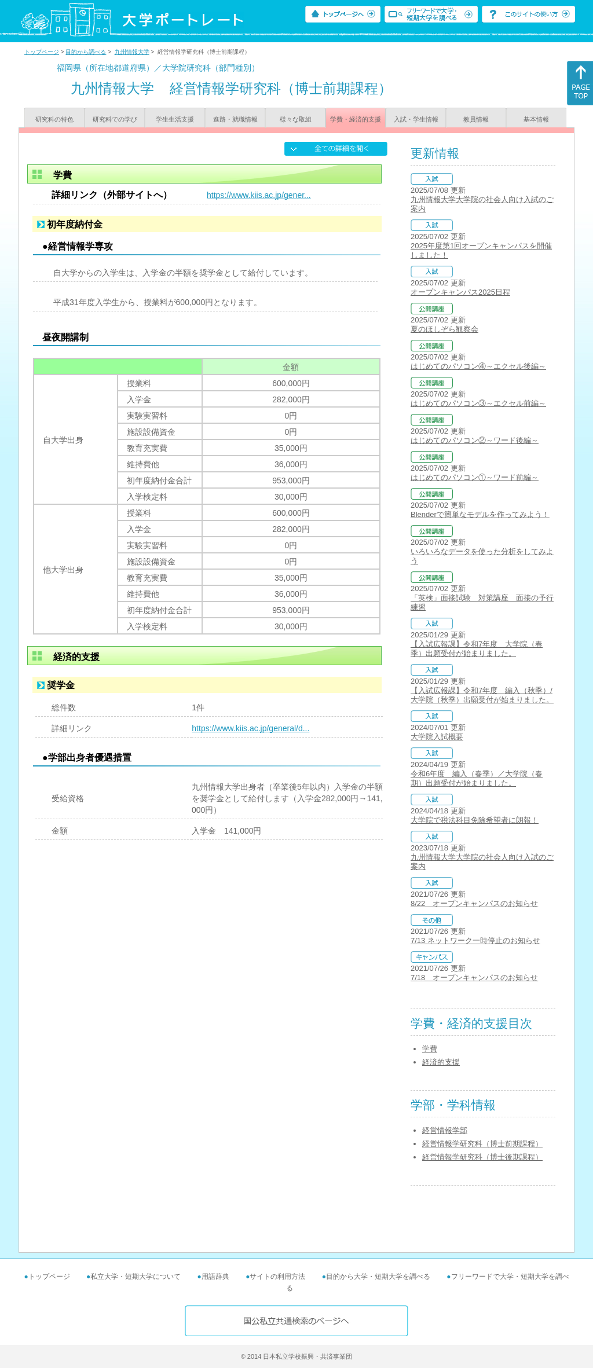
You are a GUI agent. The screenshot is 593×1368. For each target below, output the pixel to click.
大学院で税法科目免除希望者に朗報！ (475, 820)
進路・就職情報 (235, 119)
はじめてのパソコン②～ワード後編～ (475, 440)
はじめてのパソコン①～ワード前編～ (475, 477)
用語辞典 (215, 1276)
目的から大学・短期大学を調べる (378, 1276)
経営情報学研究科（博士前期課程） (482, 1143)
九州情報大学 (132, 52)
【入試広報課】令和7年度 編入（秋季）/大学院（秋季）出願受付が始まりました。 (482, 695)
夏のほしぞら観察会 (444, 329)
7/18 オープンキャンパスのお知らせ (474, 977)
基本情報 (536, 119)
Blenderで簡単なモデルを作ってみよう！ (480, 514)
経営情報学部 (444, 1130)
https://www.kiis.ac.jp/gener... (259, 195)
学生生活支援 (175, 119)
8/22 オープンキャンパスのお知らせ (474, 903)
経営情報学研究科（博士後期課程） (482, 1157)
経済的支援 (441, 1062)
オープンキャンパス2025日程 (460, 292)
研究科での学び (115, 119)
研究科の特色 (54, 119)
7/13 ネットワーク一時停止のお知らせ (475, 940)
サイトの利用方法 (277, 1276)
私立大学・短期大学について (135, 1276)
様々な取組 (296, 119)
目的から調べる (85, 52)
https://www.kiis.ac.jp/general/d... (250, 728)
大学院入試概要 (437, 736)
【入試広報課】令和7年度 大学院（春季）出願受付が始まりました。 (477, 649)
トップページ (41, 52)
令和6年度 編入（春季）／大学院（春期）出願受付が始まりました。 (477, 778)
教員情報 (476, 119)
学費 (429, 1048)
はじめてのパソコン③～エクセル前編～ (478, 403)
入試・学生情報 (416, 119)
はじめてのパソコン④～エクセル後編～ (478, 366)
